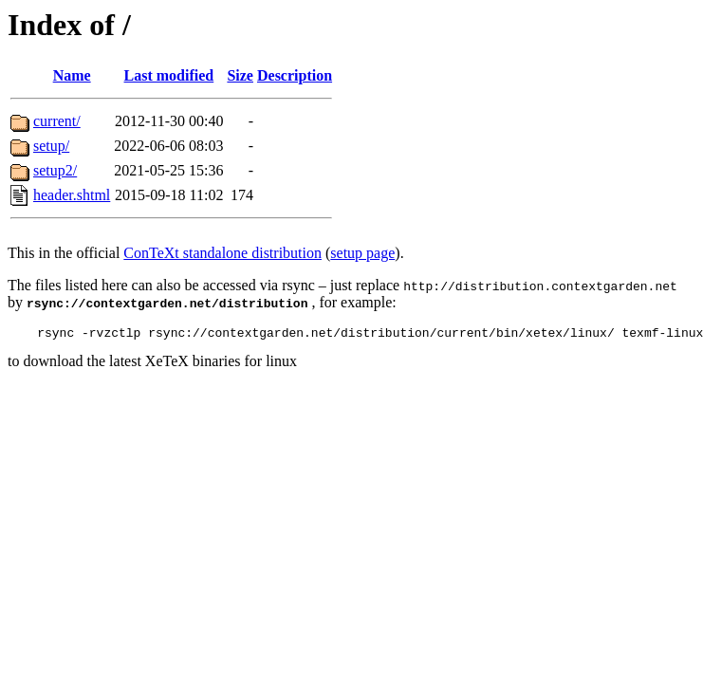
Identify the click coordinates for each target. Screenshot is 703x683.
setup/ (51, 146)
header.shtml (71, 195)
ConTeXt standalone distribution (222, 253)
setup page (362, 253)
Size (240, 75)
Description (294, 75)
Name (72, 75)
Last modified (169, 75)
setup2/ (55, 170)
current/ (57, 121)
